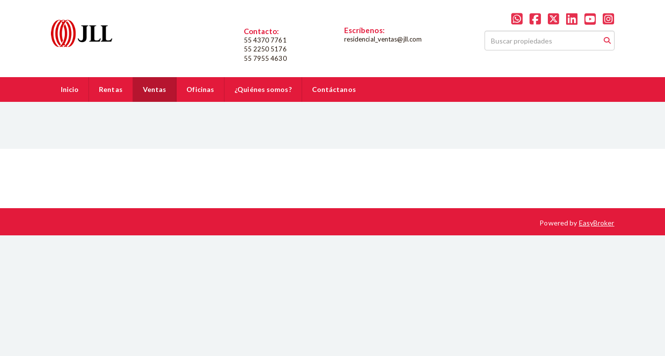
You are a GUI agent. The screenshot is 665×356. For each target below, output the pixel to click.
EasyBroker (597, 223)
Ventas (155, 89)
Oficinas (200, 89)
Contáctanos (334, 89)
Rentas (111, 89)
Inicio (70, 89)
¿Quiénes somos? (263, 89)
